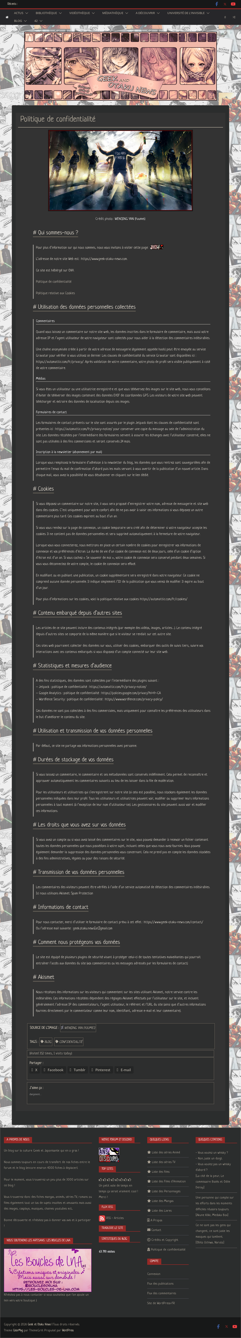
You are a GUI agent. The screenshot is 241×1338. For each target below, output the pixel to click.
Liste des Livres (162, 1211)
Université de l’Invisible (186, 13)
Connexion (153, 1274)
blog (47, 1042)
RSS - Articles (111, 1218)
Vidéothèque (79, 13)
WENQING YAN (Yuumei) (130, 219)
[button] (25, 13)
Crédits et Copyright (164, 1240)
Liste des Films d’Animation (169, 1181)
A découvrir (145, 13)
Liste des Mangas (162, 1201)
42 (36, 21)
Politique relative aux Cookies (55, 293)
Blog (18, 21)
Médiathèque (112, 13)
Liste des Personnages (166, 1191)
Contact (156, 1230)
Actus (18, 13)
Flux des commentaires (161, 1293)
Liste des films (161, 1172)
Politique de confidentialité (53, 282)
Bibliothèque (46, 13)
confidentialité (70, 1042)
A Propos (156, 1220)
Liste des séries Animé (166, 1152)
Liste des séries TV (163, 1162)
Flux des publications (160, 1284)
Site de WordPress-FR (161, 1303)
